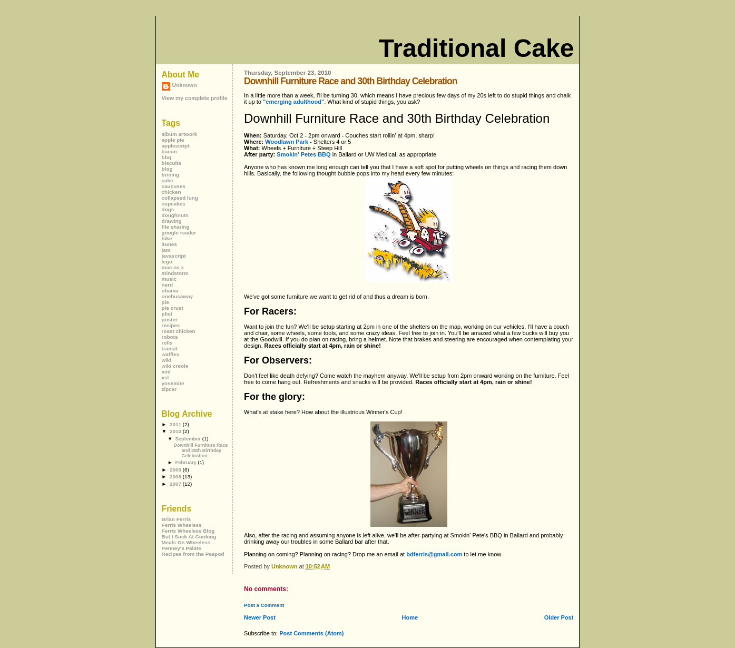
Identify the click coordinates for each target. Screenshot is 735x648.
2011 (176, 424)
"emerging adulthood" (293, 102)
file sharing (176, 227)
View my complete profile (195, 98)
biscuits (171, 163)
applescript (176, 146)
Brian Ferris (176, 519)
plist (167, 314)
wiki (167, 360)
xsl (165, 377)
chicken (171, 192)
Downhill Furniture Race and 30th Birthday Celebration (201, 450)
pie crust (172, 308)
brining (171, 175)
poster (170, 319)
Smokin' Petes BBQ (303, 154)
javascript (174, 256)
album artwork (180, 134)
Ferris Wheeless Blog (188, 531)
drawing (172, 221)
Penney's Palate (181, 548)
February (186, 462)
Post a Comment (264, 605)
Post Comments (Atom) (311, 633)
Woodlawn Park (286, 142)
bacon (169, 151)
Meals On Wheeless (186, 542)
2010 (176, 431)
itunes (169, 244)
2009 (176, 470)
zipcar (169, 389)
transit (170, 348)
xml (166, 372)
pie (165, 302)
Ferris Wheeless (182, 525)
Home (410, 617)
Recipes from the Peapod (193, 554)
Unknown (184, 85)
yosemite (173, 383)
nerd (167, 285)
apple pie (173, 140)
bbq (166, 157)
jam (166, 250)
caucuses (173, 186)
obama (170, 290)
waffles (171, 354)
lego (167, 261)
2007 (176, 484)
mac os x (173, 267)
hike (167, 238)
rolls (167, 343)
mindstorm (175, 273)
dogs (168, 209)
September (188, 438)
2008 (176, 476)
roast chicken (178, 331)
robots (170, 337)
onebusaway (177, 296)
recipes (171, 325)
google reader (179, 232)
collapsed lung (180, 198)
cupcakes (173, 204)
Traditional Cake (476, 48)
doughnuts (175, 215)
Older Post (559, 617)
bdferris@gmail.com (434, 554)
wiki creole (175, 366)
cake (167, 180)
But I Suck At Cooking (189, 536)
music (169, 279)
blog (167, 169)
